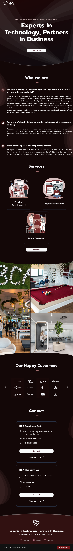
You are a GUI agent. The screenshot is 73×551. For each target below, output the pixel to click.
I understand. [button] (63, 547)
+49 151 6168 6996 (30, 443)
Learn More (36, 50)
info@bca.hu (28, 482)
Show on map (35, 457)
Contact (36, 451)
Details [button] (24, 547)
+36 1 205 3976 (29, 487)
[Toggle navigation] (67, 3)
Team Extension (36, 238)
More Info (36, 249)
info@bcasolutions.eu (32, 438)
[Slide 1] (33, 401)
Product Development (19, 203)
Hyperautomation (54, 203)
